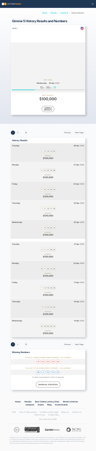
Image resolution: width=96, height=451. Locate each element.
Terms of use (39, 415)
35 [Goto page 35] (26, 344)
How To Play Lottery (27, 412)
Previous (67, 133)
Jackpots (29, 404)
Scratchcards (61, 404)
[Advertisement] (48, 60)
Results (54, 13)
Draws (41, 404)
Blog (49, 404)
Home (44, 13)
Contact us (76, 412)
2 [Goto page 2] (17, 133)
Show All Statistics (48, 385)
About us (65, 412)
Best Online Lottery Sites (47, 401)
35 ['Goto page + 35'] (26, 133)
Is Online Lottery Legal (49, 412)
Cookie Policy (53, 415)
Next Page (79, 133)
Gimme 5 (64, 13)
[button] (92, 4)
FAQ (14, 412)
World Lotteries (70, 401)
